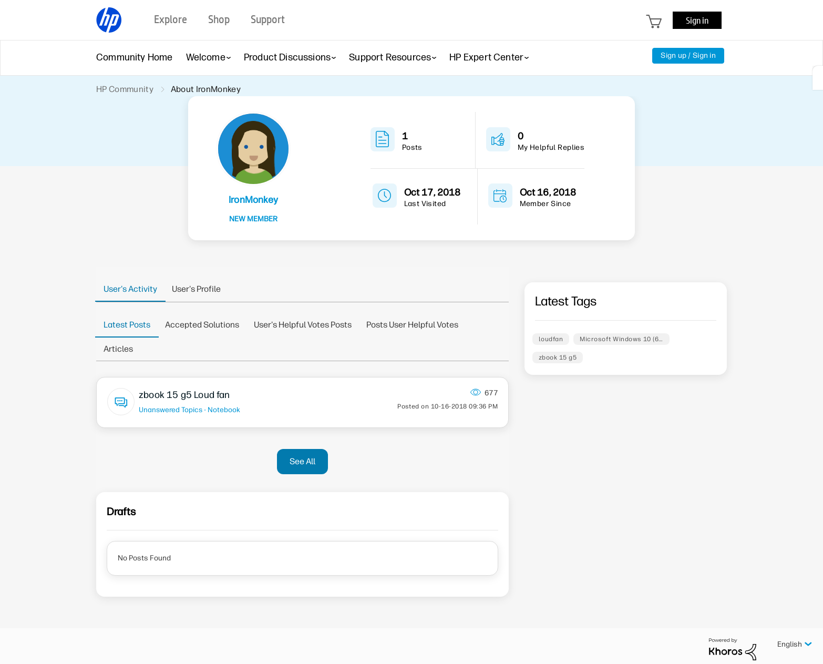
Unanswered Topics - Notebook (189, 409)
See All (302, 461)
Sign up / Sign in (688, 55)
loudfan (551, 339)
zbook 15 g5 (558, 357)
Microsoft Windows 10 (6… (621, 339)
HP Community (124, 89)
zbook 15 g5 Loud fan (184, 395)
